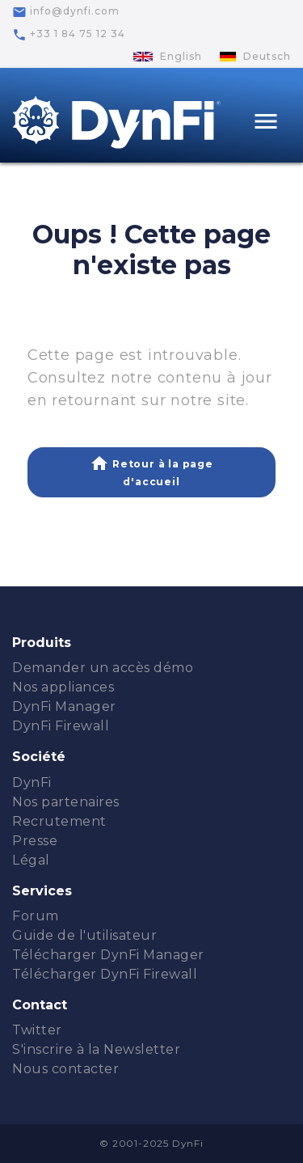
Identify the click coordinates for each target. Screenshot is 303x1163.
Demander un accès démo (102, 667)
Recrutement (59, 821)
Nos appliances (63, 687)
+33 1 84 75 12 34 (68, 34)
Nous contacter (65, 1068)
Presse (34, 840)
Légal (31, 860)
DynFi (32, 782)
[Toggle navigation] (266, 123)
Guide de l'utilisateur (84, 935)
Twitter (37, 1030)
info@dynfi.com (66, 12)
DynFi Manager (64, 706)
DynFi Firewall (60, 726)
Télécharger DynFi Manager (108, 954)
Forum (35, 916)
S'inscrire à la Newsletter (96, 1049)
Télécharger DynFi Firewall (104, 974)
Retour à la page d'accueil (151, 471)
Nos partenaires (66, 802)
